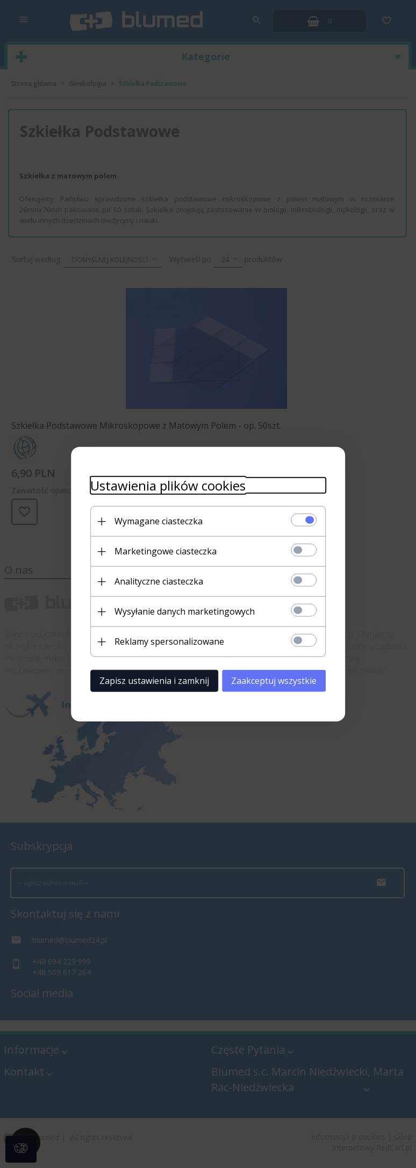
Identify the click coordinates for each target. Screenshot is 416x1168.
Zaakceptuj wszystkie (279, 680)
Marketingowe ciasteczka (160, 551)
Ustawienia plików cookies (162, 485)
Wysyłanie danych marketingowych (179, 611)
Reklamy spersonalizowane (163, 641)
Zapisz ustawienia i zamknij (148, 680)
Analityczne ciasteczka (153, 581)
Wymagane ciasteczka (153, 521)
